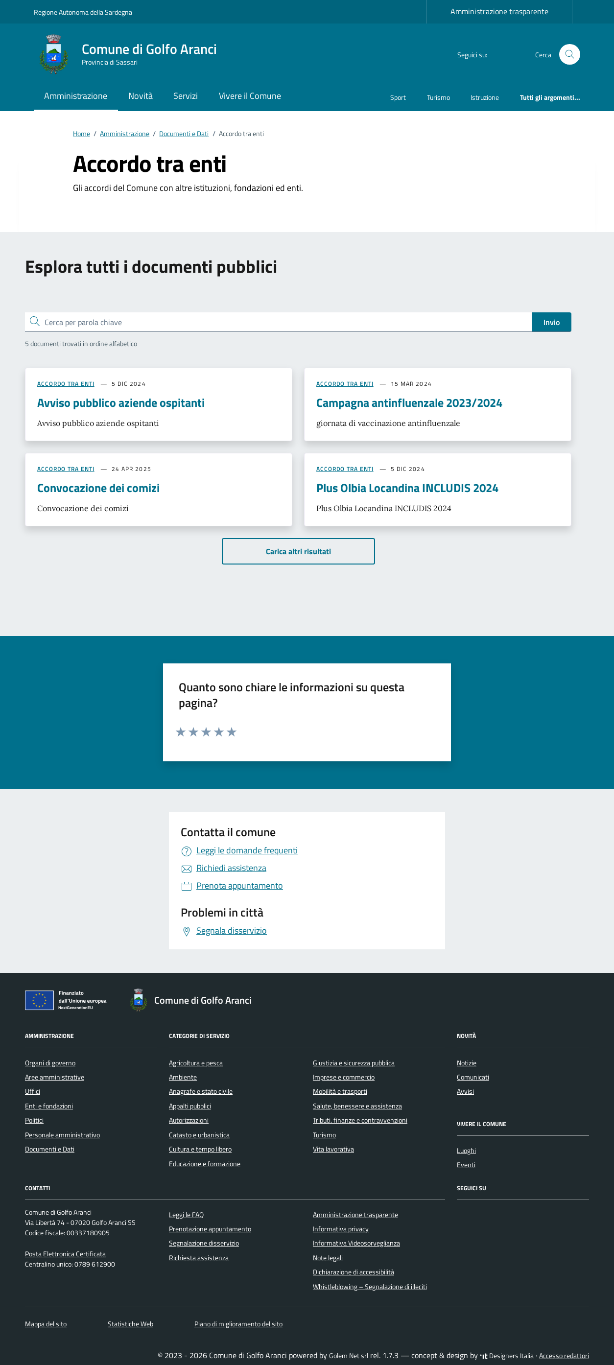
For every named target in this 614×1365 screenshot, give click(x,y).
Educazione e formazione (204, 1163)
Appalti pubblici (190, 1106)
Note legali (328, 1257)
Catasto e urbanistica (199, 1135)
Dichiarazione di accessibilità (353, 1272)
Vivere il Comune (250, 95)
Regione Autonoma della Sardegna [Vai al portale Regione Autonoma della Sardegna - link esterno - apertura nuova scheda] (83, 12)
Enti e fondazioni (49, 1106)
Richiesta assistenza (199, 1257)
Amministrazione (75, 95)
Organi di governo (50, 1063)
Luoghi (466, 1150)
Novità (140, 95)
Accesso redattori (564, 1355)
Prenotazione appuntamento (210, 1229)
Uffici (32, 1091)
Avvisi (465, 1091)
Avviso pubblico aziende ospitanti (121, 402)
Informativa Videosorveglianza (356, 1243)
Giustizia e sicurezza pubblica (354, 1063)
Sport (398, 97)
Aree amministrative (54, 1077)
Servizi (185, 95)
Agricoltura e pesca (196, 1063)
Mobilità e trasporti (340, 1091)
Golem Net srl (348, 1355)
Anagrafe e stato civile (201, 1091)
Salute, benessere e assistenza (357, 1106)
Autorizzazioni (189, 1120)
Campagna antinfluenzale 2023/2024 (409, 402)
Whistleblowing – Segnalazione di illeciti (370, 1286)
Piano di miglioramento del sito (238, 1323)
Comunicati (473, 1077)
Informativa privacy (341, 1229)
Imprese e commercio (344, 1077)
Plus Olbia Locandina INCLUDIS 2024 (407, 487)
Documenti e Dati (49, 1149)
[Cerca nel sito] (569, 54)
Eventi (466, 1164)
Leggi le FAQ (186, 1214)
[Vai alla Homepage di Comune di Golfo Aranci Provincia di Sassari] (131, 54)
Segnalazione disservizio (204, 1243)
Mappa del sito (46, 1323)
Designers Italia (507, 1355)
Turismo (438, 97)
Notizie (466, 1063)
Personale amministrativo (62, 1135)
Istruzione (485, 97)
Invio (551, 322)
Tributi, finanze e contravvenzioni (360, 1120)
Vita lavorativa (333, 1149)
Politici (34, 1120)
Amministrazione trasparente (499, 11)
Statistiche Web (130, 1323)
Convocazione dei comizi (98, 487)
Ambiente (183, 1077)
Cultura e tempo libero (200, 1149)
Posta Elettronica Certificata (65, 1253)
